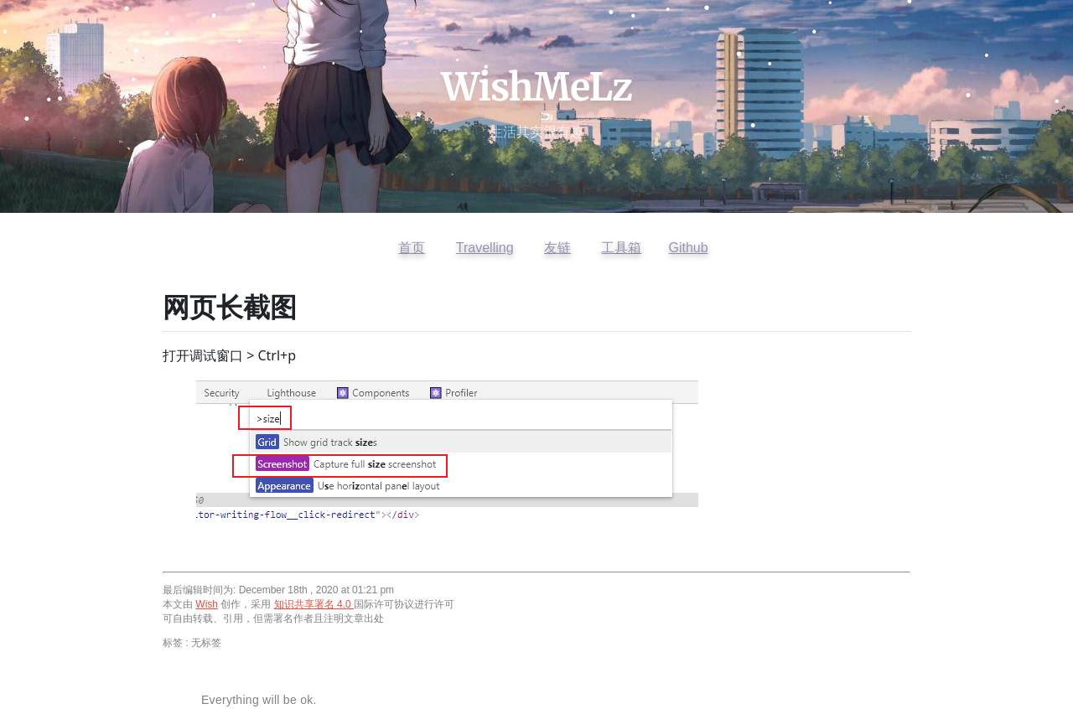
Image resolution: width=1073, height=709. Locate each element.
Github (688, 248)
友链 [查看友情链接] (557, 248)
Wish (206, 604)
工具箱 (621, 248)
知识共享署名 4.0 (314, 604)
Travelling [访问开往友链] (485, 248)
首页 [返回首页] (411, 248)
